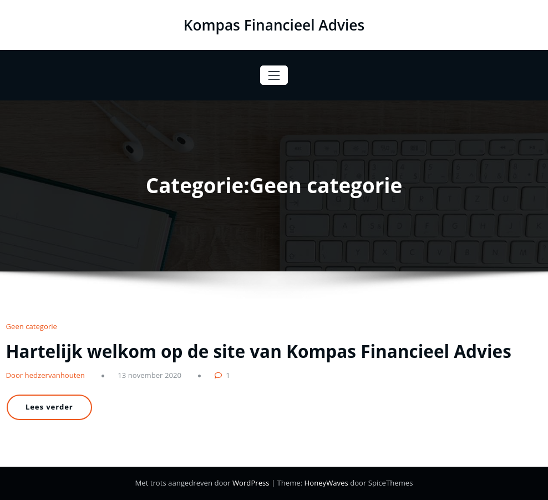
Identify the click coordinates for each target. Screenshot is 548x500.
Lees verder (49, 407)
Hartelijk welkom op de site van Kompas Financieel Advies (258, 351)
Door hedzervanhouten (45, 375)
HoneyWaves (326, 483)
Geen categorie (31, 326)
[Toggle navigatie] (273, 75)
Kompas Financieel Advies (274, 25)
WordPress (251, 483)
